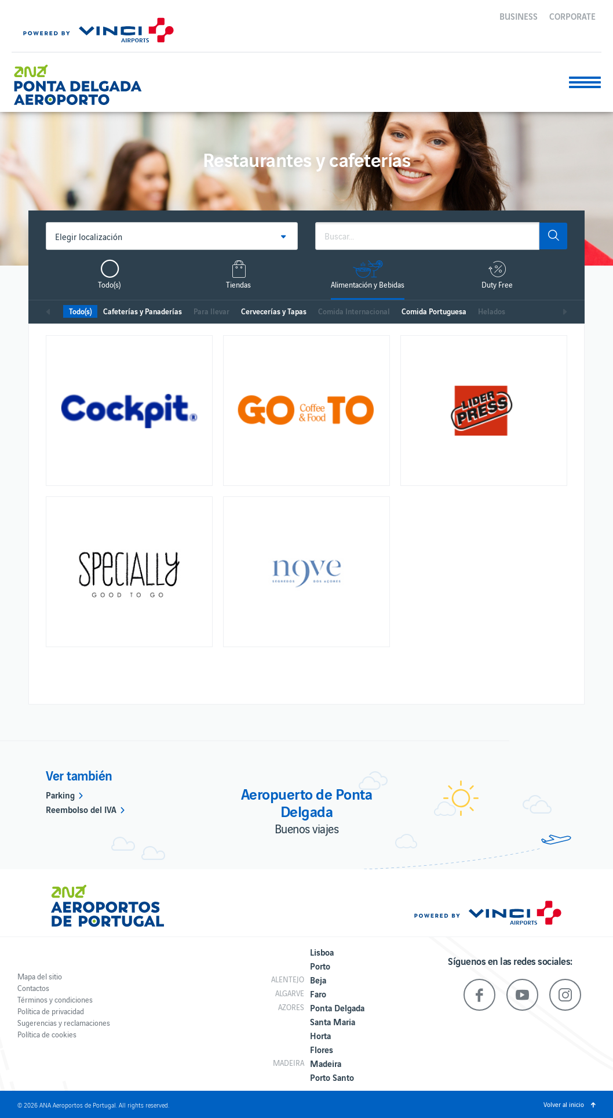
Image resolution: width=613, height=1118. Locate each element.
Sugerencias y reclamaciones (63, 1022)
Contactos (33, 987)
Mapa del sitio (39, 976)
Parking (60, 794)
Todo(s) (80, 311)
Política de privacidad (50, 1011)
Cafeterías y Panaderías (142, 311)
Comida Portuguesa (434, 311)
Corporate (572, 15)
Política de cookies (46, 1034)
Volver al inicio (563, 1104)
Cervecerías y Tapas (273, 311)
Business (518, 15)
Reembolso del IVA (81, 809)
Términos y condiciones (55, 999)
